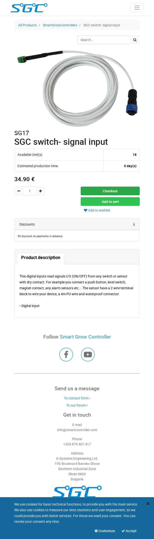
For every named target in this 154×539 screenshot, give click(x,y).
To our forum (76, 405)
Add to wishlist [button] (97, 210)
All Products (27, 25)
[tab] (40, 258)
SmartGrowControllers (60, 25)
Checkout (110, 191)
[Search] (135, 39)
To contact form (76, 398)
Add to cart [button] (110, 201)
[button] (134, 224)
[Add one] (40, 191)
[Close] (148, 503)
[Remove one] (18, 191)
